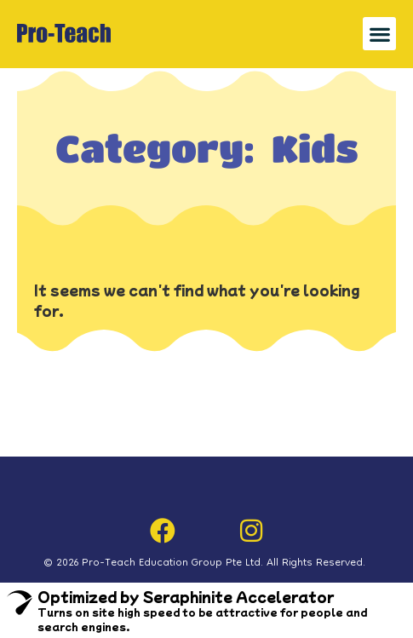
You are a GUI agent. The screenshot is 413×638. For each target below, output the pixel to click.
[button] (379, 33)
